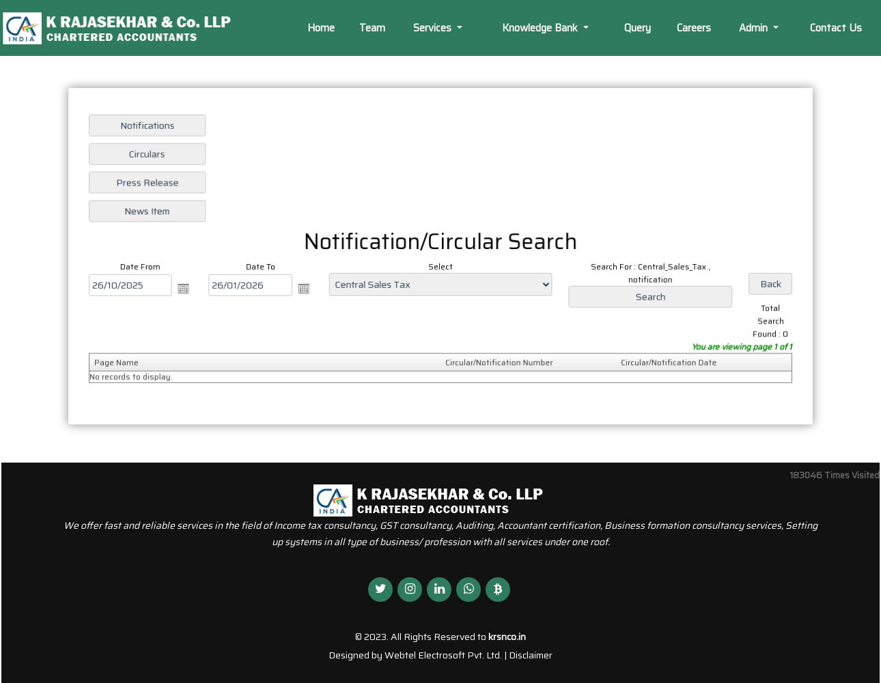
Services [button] (433, 28)
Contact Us (836, 28)
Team (372, 28)
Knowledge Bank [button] (541, 28)
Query (637, 28)
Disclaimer (531, 655)
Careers (694, 28)
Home (321, 28)
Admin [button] (754, 28)
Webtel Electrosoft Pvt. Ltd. (443, 655)
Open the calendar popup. (188, 287)
